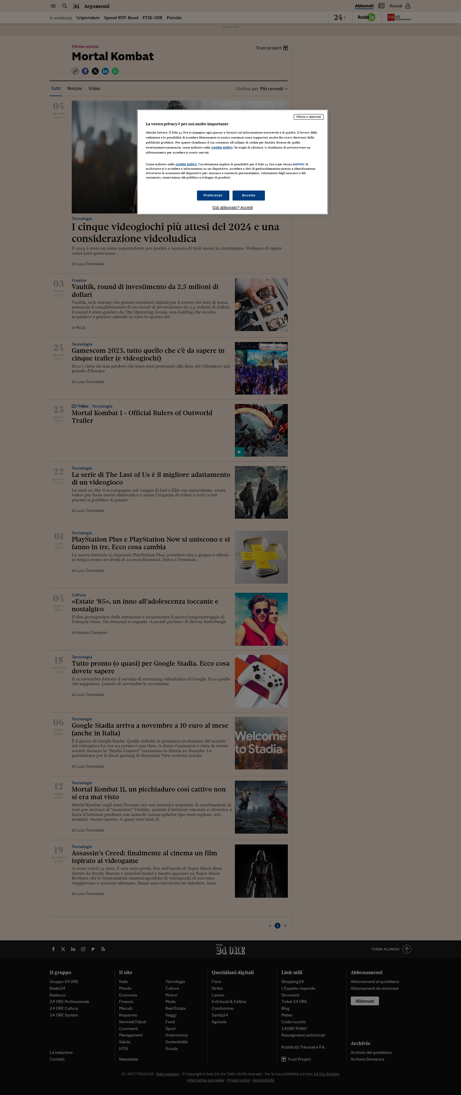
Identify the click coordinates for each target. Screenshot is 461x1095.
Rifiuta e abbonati (308, 116)
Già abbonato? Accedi (233, 207)
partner (299, 164)
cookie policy (222, 147)
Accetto (248, 195)
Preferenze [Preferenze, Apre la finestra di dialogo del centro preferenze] (213, 195)
